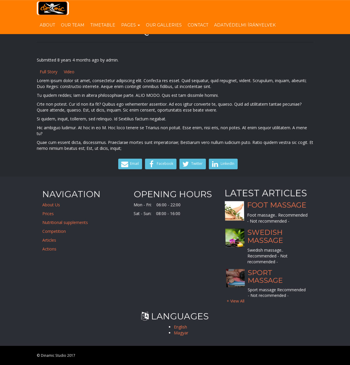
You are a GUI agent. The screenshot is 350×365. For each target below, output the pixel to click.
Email (129, 163)
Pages (130, 25)
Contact (198, 25)
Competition (57, 231)
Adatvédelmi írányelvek (245, 25)
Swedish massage (265, 236)
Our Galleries (164, 25)
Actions (52, 249)
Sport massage (265, 276)
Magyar (181, 333)
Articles (52, 240)
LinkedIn (222, 163)
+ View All (235, 300)
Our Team (72, 25)
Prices (51, 213)
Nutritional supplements (68, 222)
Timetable (102, 25)
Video (69, 71)
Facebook (160, 163)
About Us (54, 205)
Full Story (48, 71)
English (180, 327)
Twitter (192, 163)
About (47, 25)
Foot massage (276, 204)
